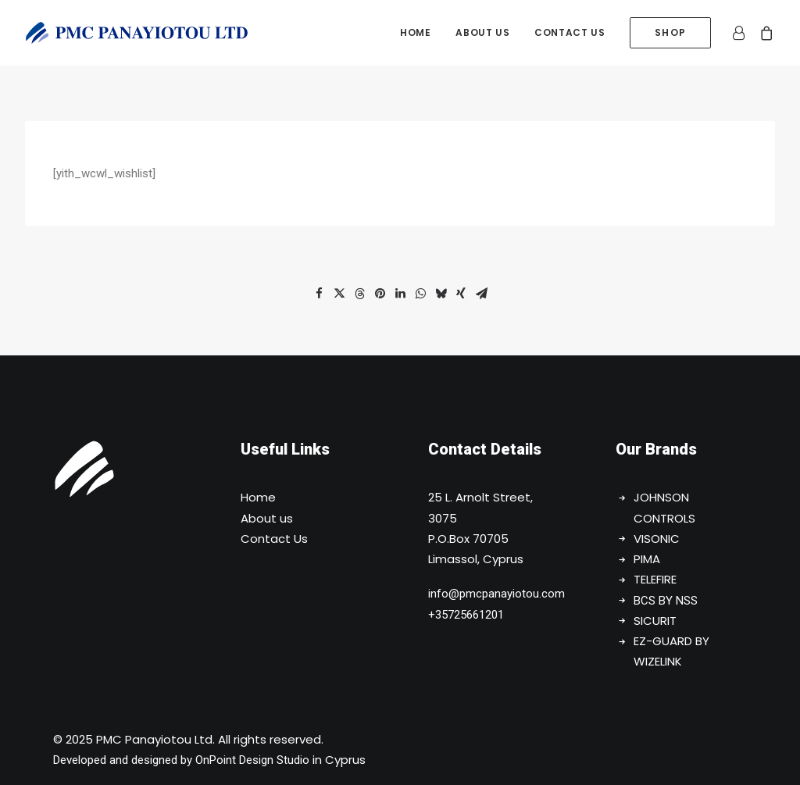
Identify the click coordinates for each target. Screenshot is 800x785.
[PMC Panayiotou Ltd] (136, 33)
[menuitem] (415, 33)
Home (415, 32)
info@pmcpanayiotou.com (496, 594)
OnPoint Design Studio (252, 760)
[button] (318, 293)
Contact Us (274, 538)
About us (482, 32)
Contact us (569, 32)
